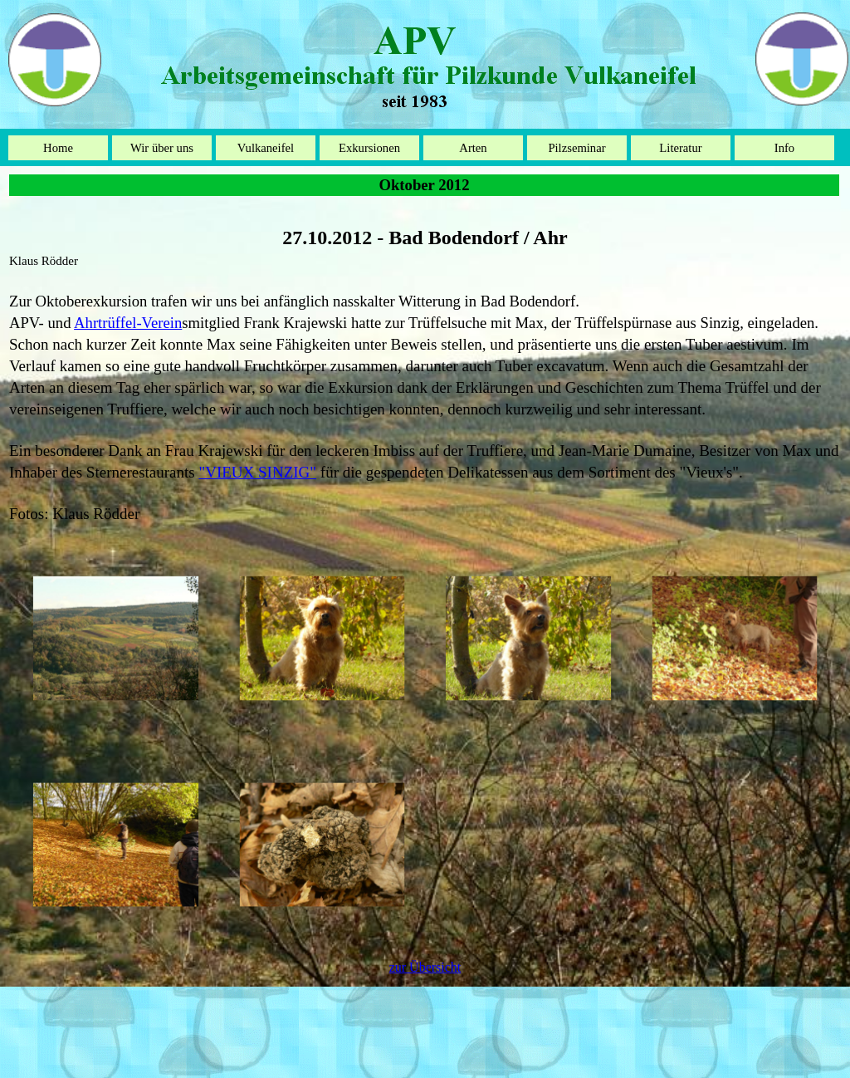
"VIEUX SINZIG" (257, 472)
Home (58, 147)
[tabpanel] (425, 365)
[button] (115, 638)
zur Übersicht (425, 967)
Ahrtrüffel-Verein (128, 322)
